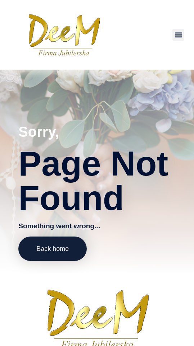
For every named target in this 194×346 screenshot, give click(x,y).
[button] (178, 35)
